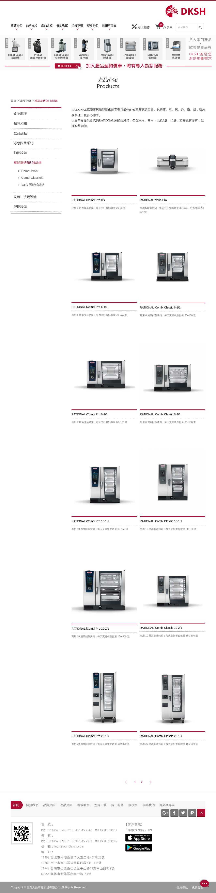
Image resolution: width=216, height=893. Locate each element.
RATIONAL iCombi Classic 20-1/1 (161, 736)
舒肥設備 (20, 206)
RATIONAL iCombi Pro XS (88, 200)
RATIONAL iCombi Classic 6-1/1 (160, 307)
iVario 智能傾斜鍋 (32, 184)
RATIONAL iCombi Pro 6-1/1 (89, 306)
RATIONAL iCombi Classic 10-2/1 (161, 627)
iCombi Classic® (32, 177)
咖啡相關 (20, 123)
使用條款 (182, 887)
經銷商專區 (109, 25)
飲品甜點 (20, 133)
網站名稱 (185, 11)
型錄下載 (77, 25)
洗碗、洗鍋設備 (25, 197)
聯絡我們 (92, 25)
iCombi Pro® (29, 171)
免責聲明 (197, 887)
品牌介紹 (31, 25)
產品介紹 (46, 25)
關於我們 (16, 25)
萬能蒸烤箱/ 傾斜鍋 (28, 162)
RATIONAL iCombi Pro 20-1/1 (90, 736)
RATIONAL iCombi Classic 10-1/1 (161, 521)
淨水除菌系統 (23, 143)
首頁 (16, 805)
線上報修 (141, 26)
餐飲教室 (62, 25)
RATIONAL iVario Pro (153, 200)
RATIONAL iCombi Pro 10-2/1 (90, 628)
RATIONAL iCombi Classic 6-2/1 (160, 414)
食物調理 (20, 113)
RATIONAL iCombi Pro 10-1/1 (90, 521)
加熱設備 (20, 153)
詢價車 (163, 26)
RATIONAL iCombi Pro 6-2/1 (89, 414)
